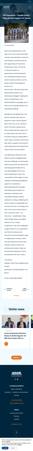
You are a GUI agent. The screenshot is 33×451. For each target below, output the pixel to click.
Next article (25, 289)
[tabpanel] (15, 331)
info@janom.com (16, 424)
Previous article (8, 289)
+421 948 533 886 (16, 400)
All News (16, 295)
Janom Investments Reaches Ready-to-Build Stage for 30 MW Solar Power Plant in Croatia (15, 335)
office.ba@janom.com (16, 403)
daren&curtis (20, 447)
